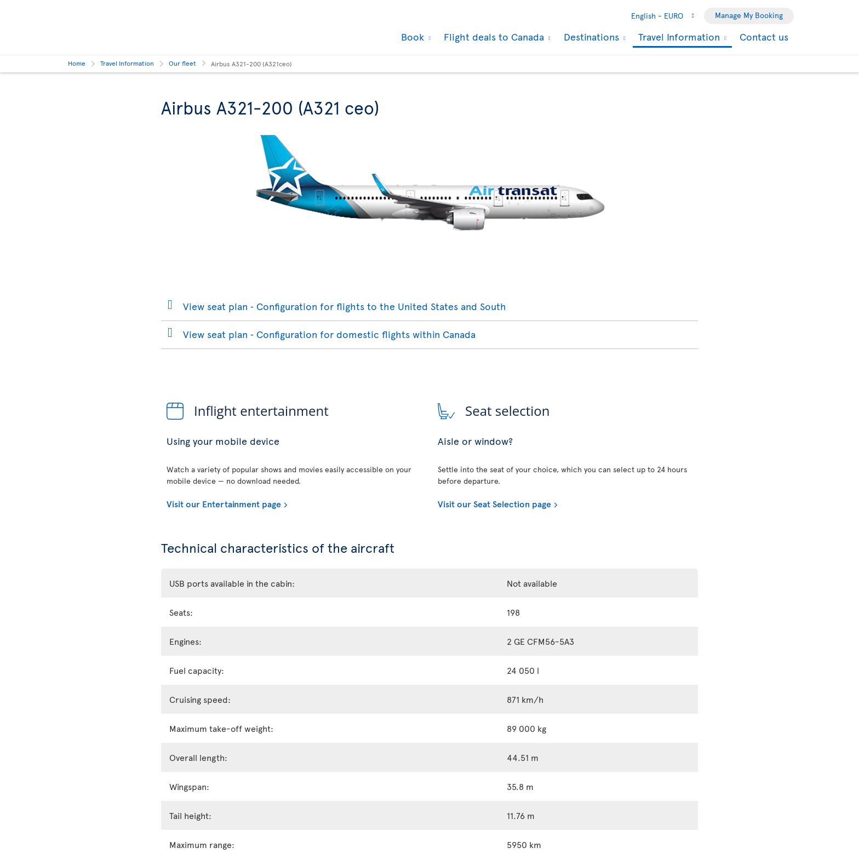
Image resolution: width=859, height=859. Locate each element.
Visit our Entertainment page (224, 503)
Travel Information (678, 37)
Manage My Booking (749, 15)
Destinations (590, 36)
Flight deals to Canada (492, 36)
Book (411, 36)
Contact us (764, 36)
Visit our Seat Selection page (494, 503)
